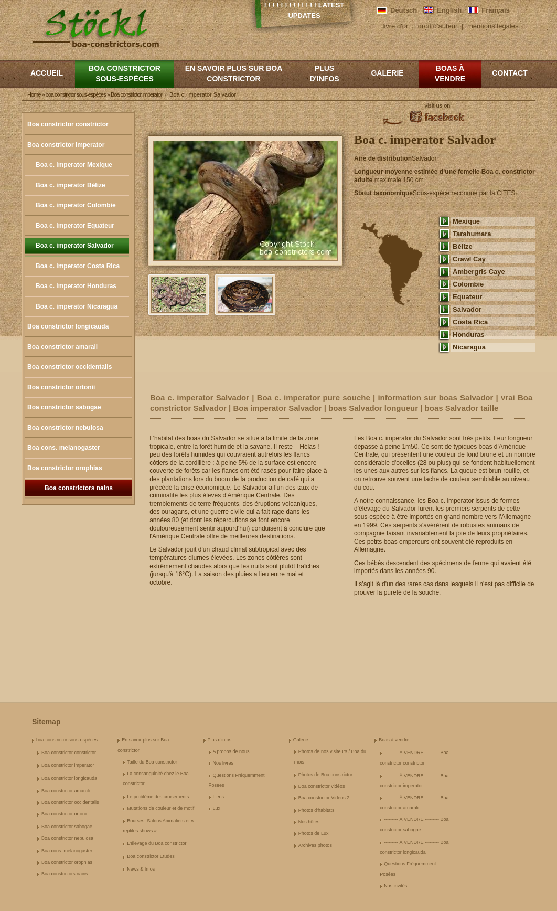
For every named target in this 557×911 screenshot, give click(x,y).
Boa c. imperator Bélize (70, 185)
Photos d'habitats (316, 810)
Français (495, 10)
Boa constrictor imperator (65, 145)
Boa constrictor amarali (62, 347)
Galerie (387, 73)
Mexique (466, 221)
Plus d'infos (324, 73)
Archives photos (315, 845)
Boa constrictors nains (79, 488)
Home (33, 94)
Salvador (467, 309)
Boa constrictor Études (151, 856)
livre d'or (396, 26)
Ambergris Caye (479, 272)
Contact (509, 73)
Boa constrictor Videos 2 (323, 797)
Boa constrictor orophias (64, 468)
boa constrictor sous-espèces (124, 73)
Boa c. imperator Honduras (76, 286)
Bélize (463, 246)
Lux (217, 808)
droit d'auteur (437, 26)
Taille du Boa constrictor (152, 762)
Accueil (46, 73)
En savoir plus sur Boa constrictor (234, 73)
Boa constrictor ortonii (61, 387)
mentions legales (493, 26)
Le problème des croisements (158, 796)
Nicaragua (469, 347)
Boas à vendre (450, 73)
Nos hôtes (309, 821)
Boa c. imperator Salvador (75, 245)
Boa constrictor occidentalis (69, 366)
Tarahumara (472, 234)
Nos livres (223, 763)
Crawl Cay (469, 259)
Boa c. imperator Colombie (76, 205)
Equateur (467, 297)
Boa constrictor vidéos (321, 786)
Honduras (469, 334)
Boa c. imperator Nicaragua (76, 306)
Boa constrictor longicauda (68, 326)
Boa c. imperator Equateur (75, 225)
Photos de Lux (313, 833)
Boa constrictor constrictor (68, 124)
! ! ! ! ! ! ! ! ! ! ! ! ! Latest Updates (304, 10)
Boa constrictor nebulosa (65, 427)
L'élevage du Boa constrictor (156, 843)
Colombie (468, 284)
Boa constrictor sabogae (64, 407)
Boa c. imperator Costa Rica (78, 266)
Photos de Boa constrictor (325, 774)
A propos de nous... (233, 751)
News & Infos (141, 869)
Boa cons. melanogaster (63, 447)
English (449, 10)
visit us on (438, 105)
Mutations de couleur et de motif (160, 808)
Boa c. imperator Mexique (74, 164)
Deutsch (403, 10)
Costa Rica (470, 322)
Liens (218, 796)
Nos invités (395, 885)
